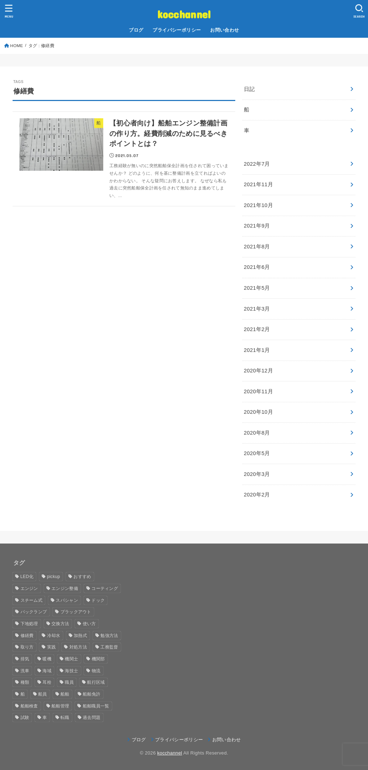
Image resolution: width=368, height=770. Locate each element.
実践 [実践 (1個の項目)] (51, 647)
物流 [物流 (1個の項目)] (96, 670)
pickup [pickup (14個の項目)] (53, 576)
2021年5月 (257, 288)
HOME (16, 45)
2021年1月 (257, 350)
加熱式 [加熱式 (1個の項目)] (80, 635)
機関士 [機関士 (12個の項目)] (71, 658)
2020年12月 (258, 370)
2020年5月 (257, 453)
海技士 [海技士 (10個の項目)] (71, 670)
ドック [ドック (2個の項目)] (98, 600)
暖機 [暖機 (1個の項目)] (46, 658)
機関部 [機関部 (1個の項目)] (98, 658)
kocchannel (184, 13)
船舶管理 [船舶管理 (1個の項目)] (60, 706)
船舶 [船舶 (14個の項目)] (64, 694)
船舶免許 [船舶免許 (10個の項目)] (91, 694)
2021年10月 (258, 205)
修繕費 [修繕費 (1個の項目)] (27, 635)
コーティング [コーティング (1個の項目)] (104, 588)
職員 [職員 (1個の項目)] (69, 682)
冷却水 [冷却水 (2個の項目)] (53, 635)
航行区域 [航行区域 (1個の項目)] (96, 682)
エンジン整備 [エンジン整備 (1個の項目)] (64, 588)
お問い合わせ (224, 30)
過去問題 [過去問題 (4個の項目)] (91, 717)
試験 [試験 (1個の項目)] (25, 717)
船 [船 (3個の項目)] (23, 694)
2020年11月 (258, 391)
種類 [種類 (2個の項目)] (25, 682)
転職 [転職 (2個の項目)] (64, 717)
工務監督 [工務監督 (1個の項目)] (109, 647)
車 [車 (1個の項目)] (44, 717)
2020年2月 (257, 495)
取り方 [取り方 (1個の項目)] (27, 647)
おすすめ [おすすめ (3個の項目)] (82, 576)
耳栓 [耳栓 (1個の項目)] (46, 682)
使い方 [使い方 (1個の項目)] (89, 623)
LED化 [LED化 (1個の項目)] (27, 576)
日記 (249, 89)
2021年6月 (257, 267)
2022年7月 (257, 164)
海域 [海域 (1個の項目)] (46, 670)
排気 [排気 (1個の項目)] (25, 658)
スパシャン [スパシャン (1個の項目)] (67, 600)
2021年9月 (257, 226)
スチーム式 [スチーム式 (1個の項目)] (32, 600)
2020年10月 (258, 412)
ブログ (136, 30)
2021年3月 (257, 309)
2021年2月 (257, 329)
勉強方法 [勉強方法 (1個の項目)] (109, 635)
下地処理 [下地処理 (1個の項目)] (29, 623)
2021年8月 (257, 246)
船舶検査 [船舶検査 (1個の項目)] (29, 706)
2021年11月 (258, 184)
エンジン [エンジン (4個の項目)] (29, 588)
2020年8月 (257, 433)
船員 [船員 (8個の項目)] (42, 694)
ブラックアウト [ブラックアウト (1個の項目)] (75, 611)
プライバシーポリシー (177, 30)
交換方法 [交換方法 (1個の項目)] (60, 623)
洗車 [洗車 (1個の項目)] (25, 670)
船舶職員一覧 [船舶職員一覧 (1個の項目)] (96, 706)
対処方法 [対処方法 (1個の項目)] (78, 647)
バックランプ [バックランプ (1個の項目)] (34, 611)
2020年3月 (257, 474)
